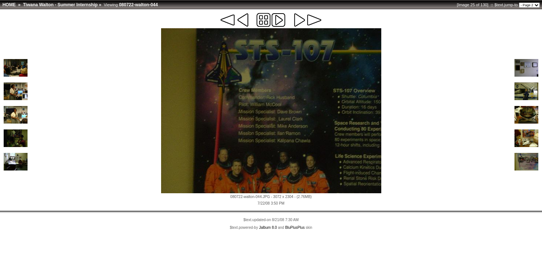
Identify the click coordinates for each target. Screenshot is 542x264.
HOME (9, 4)
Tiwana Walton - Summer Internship (60, 4)
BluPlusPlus (295, 227)
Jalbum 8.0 (268, 227)
